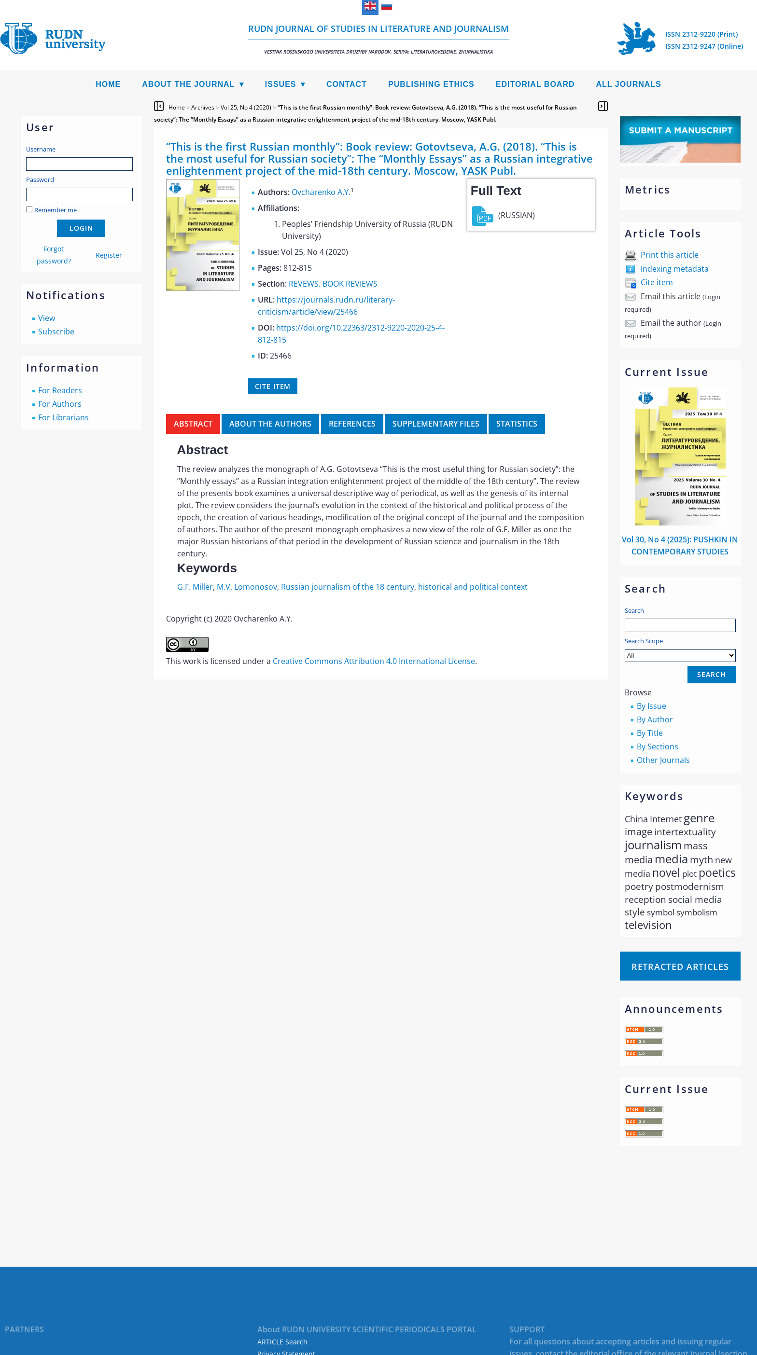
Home (108, 84)
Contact (346, 84)
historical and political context (473, 586)
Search (634, 610)
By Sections (657, 746)
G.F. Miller (195, 586)
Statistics (516, 423)
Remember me (55, 210)
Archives (202, 107)
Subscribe (56, 331)
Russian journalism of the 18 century (347, 586)
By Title (650, 733)
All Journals (628, 84)
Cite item (657, 282)
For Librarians (63, 417)
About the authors (270, 423)
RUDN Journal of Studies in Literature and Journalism (378, 39)
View (46, 318)
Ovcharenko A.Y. (321, 192)
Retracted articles (680, 966)
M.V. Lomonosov (247, 586)
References (352, 423)
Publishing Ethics (431, 84)
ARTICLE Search (282, 1341)
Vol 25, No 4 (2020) (246, 107)
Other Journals (663, 760)
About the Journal (188, 84)
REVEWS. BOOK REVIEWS (333, 283)
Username (41, 149)
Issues (280, 84)
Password (40, 179)
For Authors (60, 404)
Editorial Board (535, 84)
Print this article (670, 254)
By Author (655, 719)
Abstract (193, 423)
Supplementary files (436, 423)
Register (109, 255)
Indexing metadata (675, 268)
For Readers (60, 390)
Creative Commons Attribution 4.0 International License (374, 661)
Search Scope (680, 649)
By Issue (651, 706)
